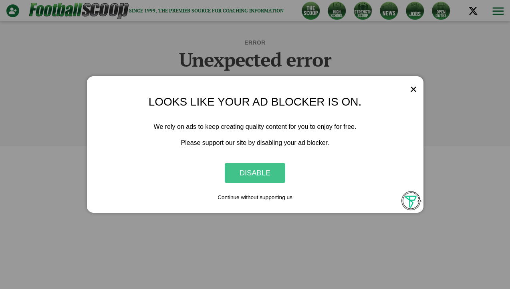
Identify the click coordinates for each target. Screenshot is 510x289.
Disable (255, 173)
